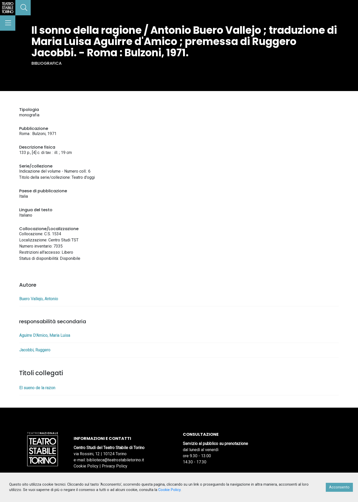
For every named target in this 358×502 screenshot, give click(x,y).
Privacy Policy (114, 466)
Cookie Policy (86, 466)
